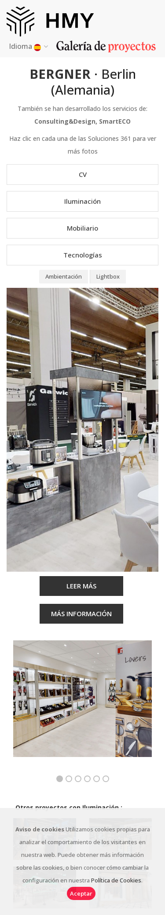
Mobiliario (82, 228)
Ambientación (63, 276)
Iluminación (82, 201)
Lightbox (108, 276)
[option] (82, 705)
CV (83, 174)
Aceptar (81, 893)
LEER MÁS (81, 585)
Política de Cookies (116, 880)
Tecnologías (82, 254)
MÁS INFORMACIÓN (81, 613)
